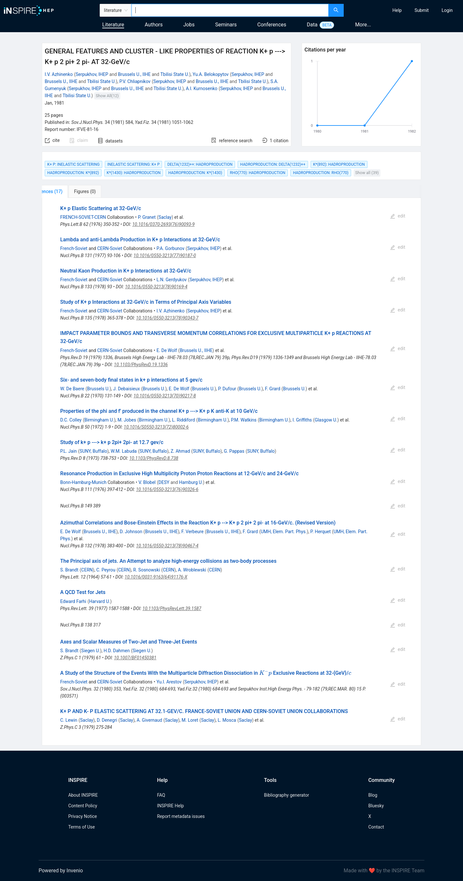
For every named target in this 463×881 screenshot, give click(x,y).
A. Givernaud (149, 720)
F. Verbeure (192, 531)
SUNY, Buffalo (93, 451)
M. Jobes (127, 419)
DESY (164, 482)
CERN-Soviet (109, 248)
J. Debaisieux (126, 388)
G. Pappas (234, 451)
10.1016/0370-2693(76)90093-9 (163, 224)
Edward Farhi (73, 601)
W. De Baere (72, 388)
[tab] (63, 191)
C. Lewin (68, 720)
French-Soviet (73, 248)
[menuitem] (397, 10)
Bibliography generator (286, 795)
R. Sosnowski (146, 569)
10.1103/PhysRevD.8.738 (153, 458)
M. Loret (190, 720)
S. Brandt (69, 569)
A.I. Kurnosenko (201, 88)
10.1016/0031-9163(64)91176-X (156, 577)
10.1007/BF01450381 (135, 657)
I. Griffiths (302, 419)
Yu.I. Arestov (169, 681)
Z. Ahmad (180, 451)
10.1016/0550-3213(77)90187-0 (164, 255)
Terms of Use (81, 827)
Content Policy (82, 805)
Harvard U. (99, 601)
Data (312, 25)
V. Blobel (147, 482)
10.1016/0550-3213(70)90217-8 (164, 395)
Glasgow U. (326, 419)
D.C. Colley (70, 419)
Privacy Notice (82, 816)
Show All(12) (107, 95)
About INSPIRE (83, 795)
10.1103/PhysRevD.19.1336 (141, 364)
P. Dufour (227, 388)
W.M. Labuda (124, 451)
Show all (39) (367, 172)
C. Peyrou (105, 569)
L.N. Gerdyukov (172, 279)
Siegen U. (90, 650)
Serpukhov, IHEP (92, 74)
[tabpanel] (231, 472)
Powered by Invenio (61, 870)
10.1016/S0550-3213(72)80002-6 (156, 427)
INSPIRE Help (170, 805)
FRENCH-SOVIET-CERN (83, 217)
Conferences (271, 25)
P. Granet (147, 217)
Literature (113, 25)
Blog (372, 795)
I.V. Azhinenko (59, 74)
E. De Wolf (167, 350)
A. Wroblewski (192, 569)
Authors (154, 25)
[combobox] (230, 10)
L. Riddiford (183, 419)
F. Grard (272, 388)
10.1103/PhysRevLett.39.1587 (171, 608)
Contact (376, 827)
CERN (87, 569)
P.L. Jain (68, 451)
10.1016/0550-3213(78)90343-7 (167, 317)
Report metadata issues (180, 816)
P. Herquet (320, 531)
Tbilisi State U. (174, 74)
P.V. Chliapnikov (134, 81)
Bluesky (376, 805)
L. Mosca (227, 720)
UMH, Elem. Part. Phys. (284, 531)
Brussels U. (98, 388)
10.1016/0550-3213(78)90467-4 (167, 545)
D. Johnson (131, 531)
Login (447, 10)
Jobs (189, 25)
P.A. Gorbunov (171, 248)
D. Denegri (107, 720)
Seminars (226, 25)
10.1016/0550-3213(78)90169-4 (156, 286)
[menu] (404, 10)
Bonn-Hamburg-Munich (83, 482)
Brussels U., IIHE (134, 74)
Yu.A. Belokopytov (211, 74)
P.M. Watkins (244, 419)
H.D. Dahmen (117, 650)
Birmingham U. (99, 419)
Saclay (165, 217)
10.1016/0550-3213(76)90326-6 (167, 489)
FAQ (161, 795)
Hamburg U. (191, 482)
